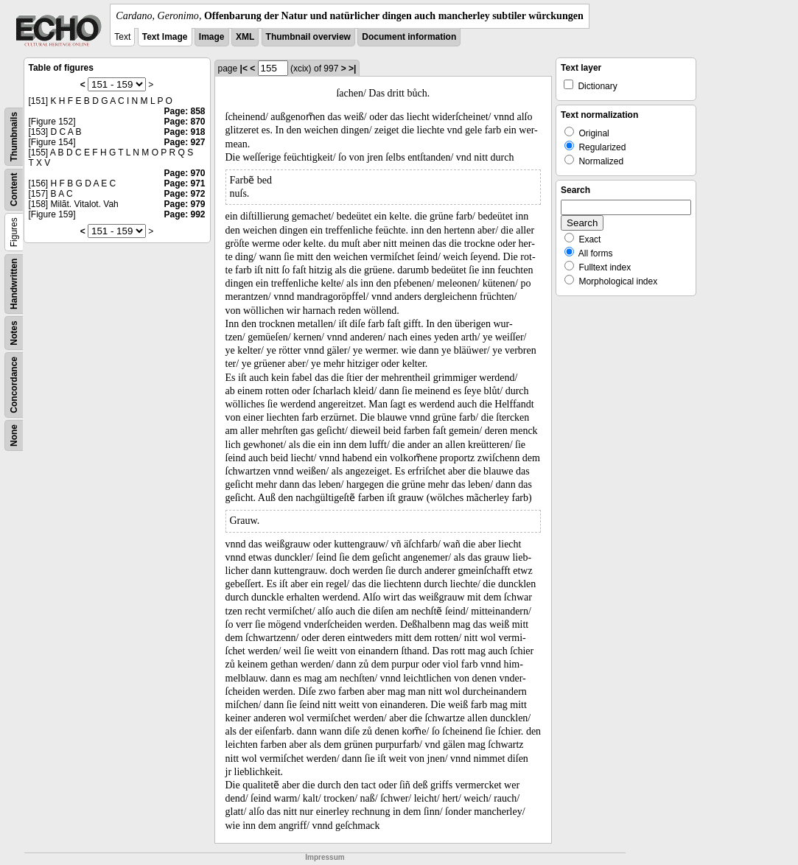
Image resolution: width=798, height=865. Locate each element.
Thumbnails (14, 136)
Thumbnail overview (308, 37)
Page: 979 (184, 204)
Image (212, 37)
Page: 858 (184, 111)
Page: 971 (184, 183)
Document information (409, 37)
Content (14, 189)
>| (352, 68)
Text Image (165, 37)
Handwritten (14, 284)
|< (244, 68)
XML (245, 37)
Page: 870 (184, 121)
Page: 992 (184, 214)
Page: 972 (184, 194)
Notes (14, 333)
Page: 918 (184, 132)
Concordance (14, 385)
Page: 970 (184, 173)
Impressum (324, 857)
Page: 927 (184, 142)
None (14, 435)
